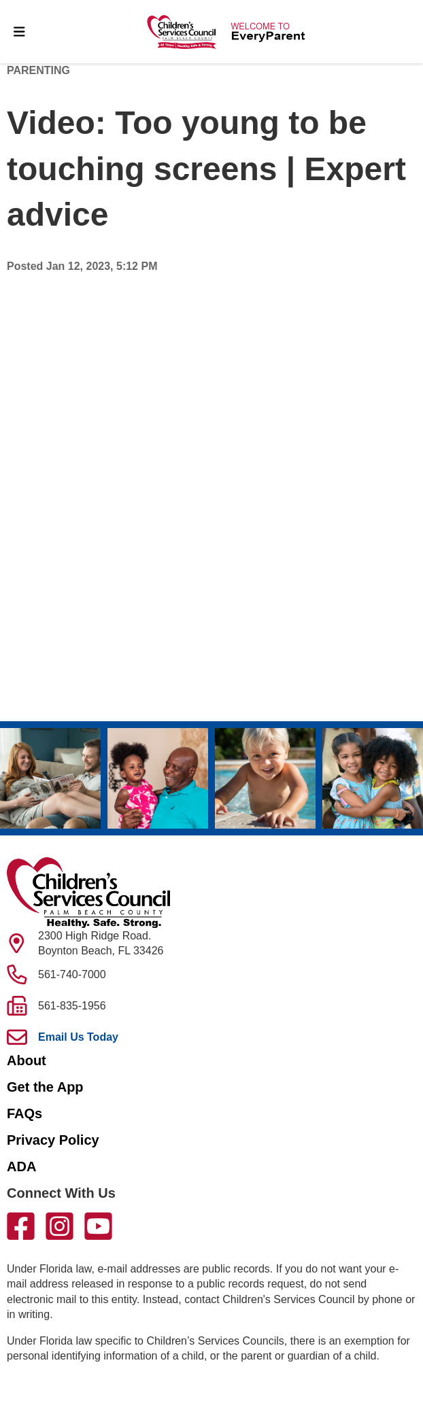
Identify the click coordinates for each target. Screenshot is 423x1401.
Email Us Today (78, 1037)
